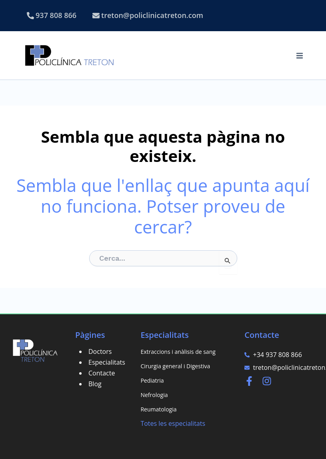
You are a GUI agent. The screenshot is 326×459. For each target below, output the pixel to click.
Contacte (101, 373)
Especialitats (106, 362)
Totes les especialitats (172, 423)
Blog (95, 383)
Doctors (100, 351)
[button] (299, 55)
